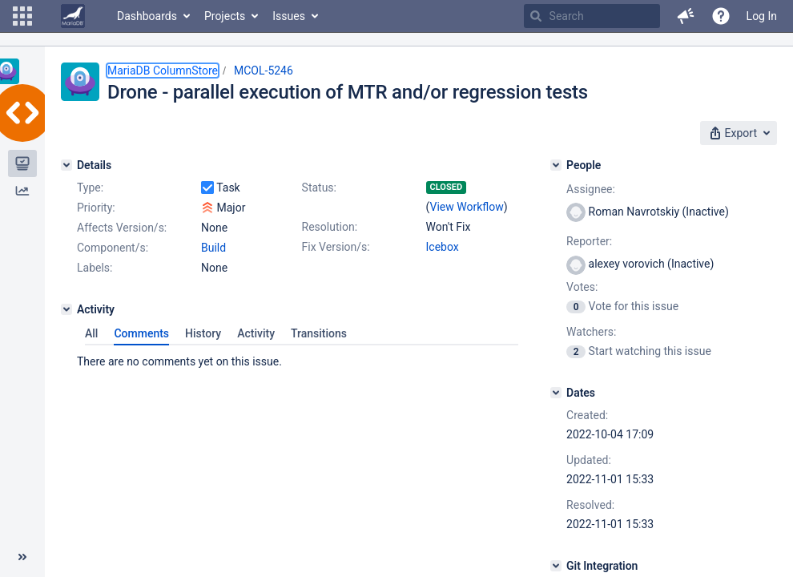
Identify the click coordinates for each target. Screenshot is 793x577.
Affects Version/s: (122, 227)
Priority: (96, 207)
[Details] (66, 165)
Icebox (442, 246)
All (91, 333)
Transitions (319, 333)
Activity (256, 333)
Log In (762, 16)
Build (213, 247)
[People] (556, 165)
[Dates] (556, 392)
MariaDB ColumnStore (162, 70)
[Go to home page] (73, 16)
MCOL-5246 (263, 70)
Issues (288, 16)
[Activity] (66, 309)
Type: (90, 187)
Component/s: (112, 247)
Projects (224, 16)
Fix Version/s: (336, 246)
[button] (22, 16)
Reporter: (589, 241)
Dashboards (147, 16)
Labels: (94, 267)
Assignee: (590, 189)
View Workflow (467, 206)
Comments (141, 333)
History (203, 333)
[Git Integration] (556, 565)
